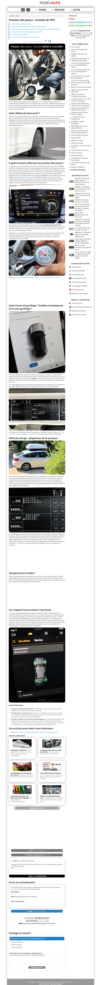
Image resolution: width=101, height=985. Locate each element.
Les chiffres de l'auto (79, 315)
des (37, 876)
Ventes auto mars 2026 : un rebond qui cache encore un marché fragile (83, 255)
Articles (11, 16)
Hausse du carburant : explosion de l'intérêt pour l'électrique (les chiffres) (83, 222)
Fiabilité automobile (79, 282)
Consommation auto (79, 278)
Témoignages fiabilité (79, 286)
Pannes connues (77, 290)
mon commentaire (36, 911)
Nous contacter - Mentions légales (50, 984)
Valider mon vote (37, 967)
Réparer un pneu (77, 140)
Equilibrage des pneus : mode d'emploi (79, 127)
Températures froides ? (20, 34)
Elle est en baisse (17, 947)
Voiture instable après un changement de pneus (80, 59)
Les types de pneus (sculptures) (78, 118)
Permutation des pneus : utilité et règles (80, 113)
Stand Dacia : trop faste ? (18, 750)
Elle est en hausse (17, 942)
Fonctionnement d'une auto (82, 307)
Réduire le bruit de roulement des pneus (78, 95)
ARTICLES (59, 9)
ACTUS (76, 9)
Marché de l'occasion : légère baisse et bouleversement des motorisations (82, 181)
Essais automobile (78, 271)
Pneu (17, 16)
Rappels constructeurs (80, 293)
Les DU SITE (37, 855)
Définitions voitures (79, 311)
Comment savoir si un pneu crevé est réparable (81, 100)
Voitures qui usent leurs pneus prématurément (79, 131)
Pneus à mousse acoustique (81, 87)
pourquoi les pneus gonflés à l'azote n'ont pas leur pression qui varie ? (38, 277)
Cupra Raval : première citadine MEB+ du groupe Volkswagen (83, 241)
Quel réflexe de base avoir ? (21, 24)
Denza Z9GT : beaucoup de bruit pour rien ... (81, 215)
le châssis (40, 105)
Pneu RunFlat (76, 138)
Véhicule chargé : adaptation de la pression (27, 32)
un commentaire (37, 851)
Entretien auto (77, 303)
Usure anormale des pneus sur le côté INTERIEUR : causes (80, 71)
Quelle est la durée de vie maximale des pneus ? (80, 109)
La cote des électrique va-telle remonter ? (83, 229)
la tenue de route (33, 434)
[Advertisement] (37, 290)
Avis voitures (76, 267)
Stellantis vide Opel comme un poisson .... (82, 201)
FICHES (42, 9)
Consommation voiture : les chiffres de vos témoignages (19, 797)
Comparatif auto (78, 274)
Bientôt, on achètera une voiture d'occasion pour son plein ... (83, 189)
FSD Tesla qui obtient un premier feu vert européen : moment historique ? (82, 207)
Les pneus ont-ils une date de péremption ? (80, 77)
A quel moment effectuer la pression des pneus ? (29, 27)
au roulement (19, 543)
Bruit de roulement (78, 167)
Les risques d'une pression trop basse (25, 37)
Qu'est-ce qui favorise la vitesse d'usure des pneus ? (81, 104)
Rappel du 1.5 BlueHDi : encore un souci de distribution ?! (83, 234)
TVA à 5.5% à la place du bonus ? (50, 773)
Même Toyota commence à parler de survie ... (83, 247)
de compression (28, 177)
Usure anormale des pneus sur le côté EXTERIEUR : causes (80, 65)
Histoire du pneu (77, 143)
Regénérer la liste (37, 808)
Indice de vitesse (77, 155)
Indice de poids (76, 153)
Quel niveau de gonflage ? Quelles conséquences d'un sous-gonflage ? (36, 29)
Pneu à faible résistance (79, 135)
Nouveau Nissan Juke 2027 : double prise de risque (82, 195)
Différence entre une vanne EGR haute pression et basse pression (34, 732)
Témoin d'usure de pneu (79, 150)
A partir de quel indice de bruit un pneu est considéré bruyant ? (81, 83)
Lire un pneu (75, 47)
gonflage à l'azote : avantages (77, 122)
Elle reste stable (17, 945)
